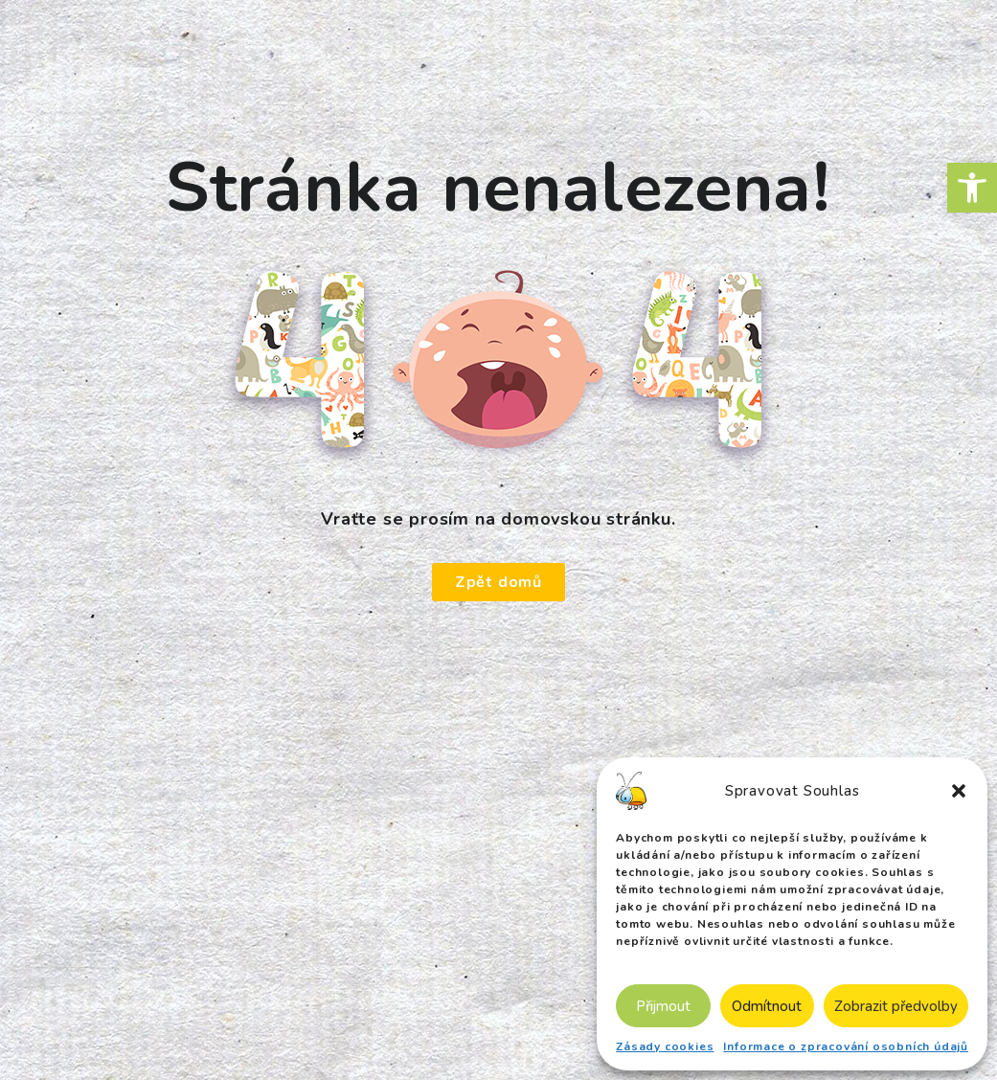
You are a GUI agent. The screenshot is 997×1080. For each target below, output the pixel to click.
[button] (972, 188)
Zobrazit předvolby (896, 1006)
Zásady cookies (665, 1046)
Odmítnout (767, 1006)
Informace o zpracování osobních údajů (845, 1046)
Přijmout (663, 1006)
